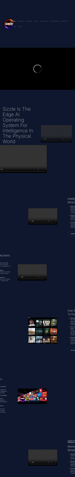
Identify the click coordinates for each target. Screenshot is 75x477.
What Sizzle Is (20, 21)
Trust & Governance (54, 21)
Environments (64, 21)
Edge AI (36, 21)
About (15, 26)
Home (14, 21)
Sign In (20, 26)
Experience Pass (44, 21)
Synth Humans (29, 21)
